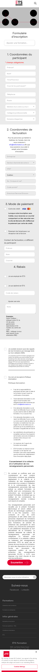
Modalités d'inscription (8, 621)
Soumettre (19, 563)
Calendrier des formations (9, 605)
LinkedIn (25, 590)
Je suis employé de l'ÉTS (16, 276)
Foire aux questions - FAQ (9, 626)
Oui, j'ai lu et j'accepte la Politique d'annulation (19, 378)
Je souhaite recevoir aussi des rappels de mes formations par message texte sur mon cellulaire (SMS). (21, 351)
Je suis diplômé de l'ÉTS (16, 286)
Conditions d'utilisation (8, 630)
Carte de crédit (19, 209)
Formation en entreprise (8, 610)
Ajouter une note (14, 301)
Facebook (14, 590)
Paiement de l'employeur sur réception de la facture (19, 232)
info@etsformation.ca (16, 145)
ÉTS (3, 635)
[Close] (36, 655)
